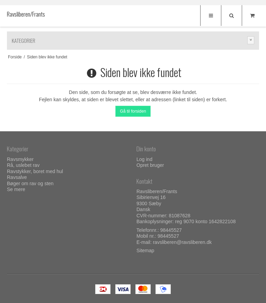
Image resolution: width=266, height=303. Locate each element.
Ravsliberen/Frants (21, 14)
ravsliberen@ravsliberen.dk (182, 242)
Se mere (16, 189)
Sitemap (145, 250)
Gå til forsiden (133, 111)
